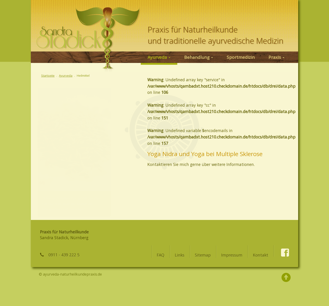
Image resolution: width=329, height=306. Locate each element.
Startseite (48, 75)
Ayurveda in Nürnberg (68, 30)
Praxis (276, 57)
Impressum (231, 255)
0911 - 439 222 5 (64, 254)
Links (179, 255)
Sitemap (203, 255)
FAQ (160, 255)
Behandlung (198, 57)
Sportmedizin (241, 57)
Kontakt (260, 255)
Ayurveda (159, 57)
